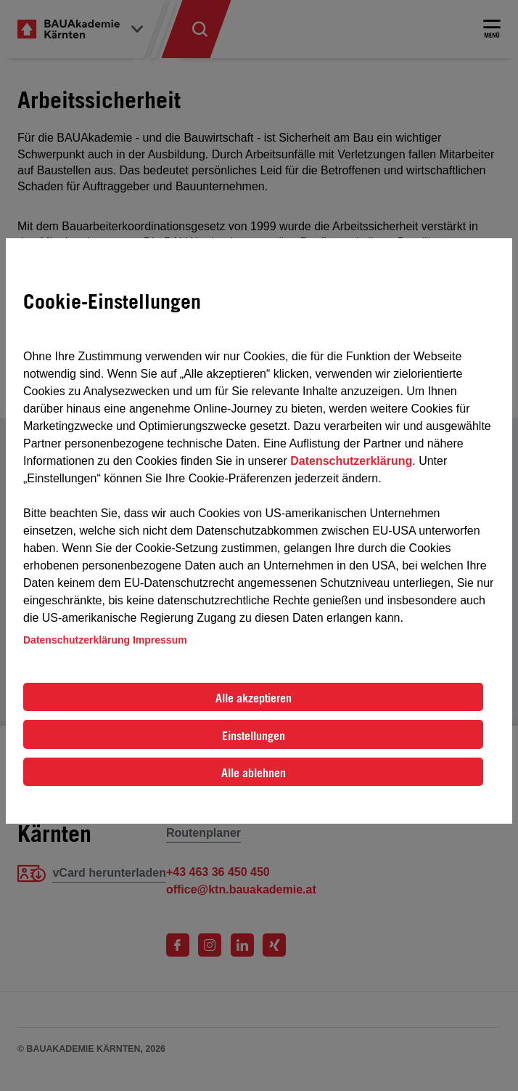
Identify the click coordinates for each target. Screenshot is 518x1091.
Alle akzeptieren (253, 698)
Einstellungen (253, 736)
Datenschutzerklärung (351, 461)
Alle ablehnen (253, 773)
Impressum (160, 640)
